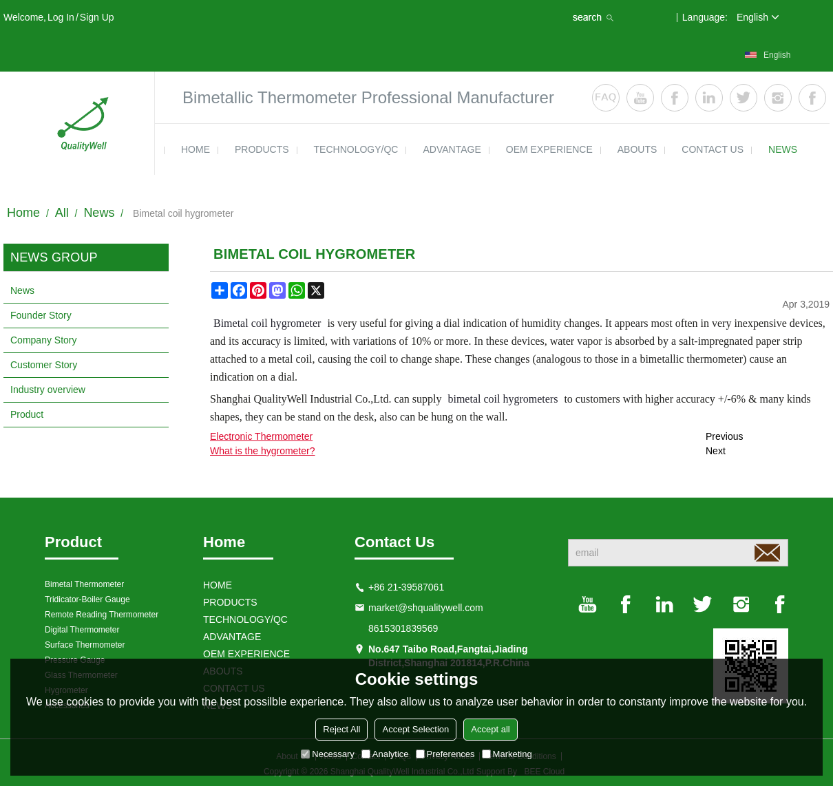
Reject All (341, 729)
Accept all (490, 729)
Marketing (507, 754)
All (62, 213)
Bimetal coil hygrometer (267, 323)
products (262, 149)
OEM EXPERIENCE (549, 149)
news (782, 149)
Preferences (445, 754)
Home (23, 213)
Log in (61, 17)
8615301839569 (403, 628)
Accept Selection (415, 729)
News (98, 213)
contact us (713, 149)
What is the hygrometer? (262, 450)
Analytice (385, 754)
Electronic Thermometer (261, 436)
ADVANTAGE (452, 149)
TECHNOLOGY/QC (356, 149)
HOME (195, 149)
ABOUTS (637, 149)
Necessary (327, 754)
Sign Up (97, 17)
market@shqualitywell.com (425, 607)
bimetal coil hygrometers (502, 399)
